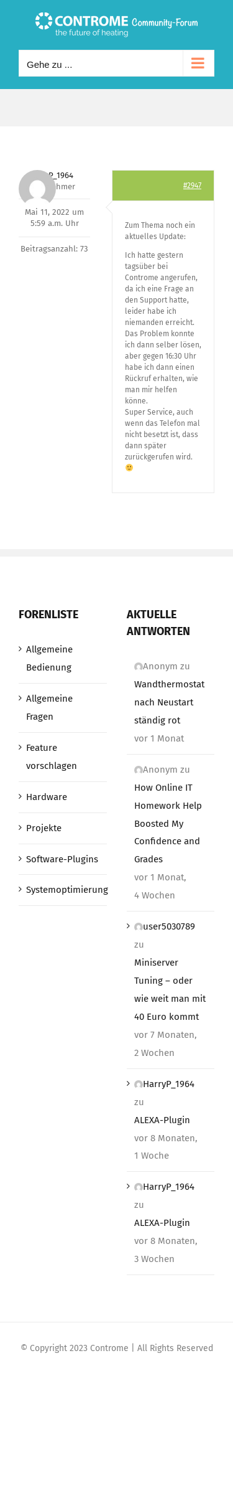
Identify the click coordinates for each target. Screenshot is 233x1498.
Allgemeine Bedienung (49, 658)
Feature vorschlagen (51, 756)
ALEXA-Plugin (162, 1120)
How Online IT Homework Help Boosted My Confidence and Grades (168, 823)
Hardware (46, 797)
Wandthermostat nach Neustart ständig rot (169, 702)
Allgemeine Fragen (49, 707)
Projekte (44, 828)
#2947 (192, 185)
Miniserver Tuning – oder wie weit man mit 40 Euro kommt (170, 989)
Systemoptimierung (63, 889)
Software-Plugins (62, 859)
